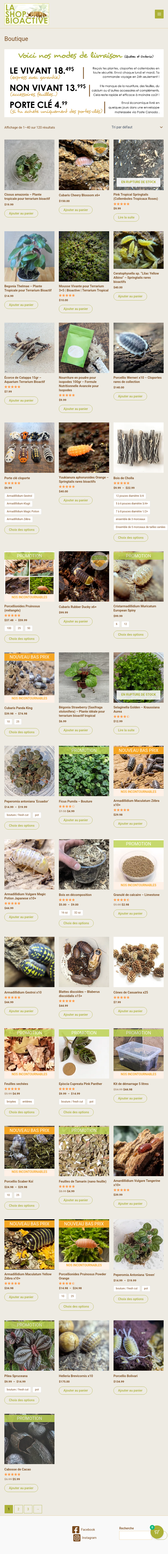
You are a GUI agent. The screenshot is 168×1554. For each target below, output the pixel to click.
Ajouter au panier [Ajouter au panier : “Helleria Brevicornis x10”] (75, 1390)
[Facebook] (83, 1530)
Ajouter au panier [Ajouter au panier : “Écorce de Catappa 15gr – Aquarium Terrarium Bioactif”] (21, 400)
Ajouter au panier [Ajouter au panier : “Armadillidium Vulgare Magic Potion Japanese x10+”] (21, 917)
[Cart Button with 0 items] (157, 1532)
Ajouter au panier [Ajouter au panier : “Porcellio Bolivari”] (130, 1390)
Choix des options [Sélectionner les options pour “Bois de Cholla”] (131, 538)
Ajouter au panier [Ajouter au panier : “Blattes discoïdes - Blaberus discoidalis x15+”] (75, 1015)
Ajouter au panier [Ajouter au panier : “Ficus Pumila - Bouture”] (75, 820)
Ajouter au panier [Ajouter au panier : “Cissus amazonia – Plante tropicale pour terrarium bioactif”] (21, 213)
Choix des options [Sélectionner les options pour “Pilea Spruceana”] (22, 1400)
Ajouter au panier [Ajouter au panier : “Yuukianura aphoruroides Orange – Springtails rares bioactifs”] (75, 500)
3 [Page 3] (28, 1509)
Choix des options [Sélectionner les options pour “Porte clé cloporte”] (22, 530)
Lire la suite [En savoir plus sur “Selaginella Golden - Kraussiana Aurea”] (126, 730)
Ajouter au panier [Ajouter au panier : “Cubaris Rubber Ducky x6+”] (75, 621)
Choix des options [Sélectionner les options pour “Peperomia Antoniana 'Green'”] (131, 1299)
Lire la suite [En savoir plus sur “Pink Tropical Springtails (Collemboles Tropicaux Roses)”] (126, 217)
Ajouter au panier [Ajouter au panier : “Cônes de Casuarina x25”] (130, 1011)
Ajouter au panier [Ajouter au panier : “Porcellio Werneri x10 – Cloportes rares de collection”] (130, 396)
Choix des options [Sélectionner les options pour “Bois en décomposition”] (76, 923)
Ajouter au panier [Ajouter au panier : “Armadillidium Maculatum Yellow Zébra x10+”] (21, 1297)
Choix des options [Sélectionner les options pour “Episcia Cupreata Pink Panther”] (76, 1112)
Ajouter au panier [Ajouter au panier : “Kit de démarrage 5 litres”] (130, 1098)
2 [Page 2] (18, 1509)
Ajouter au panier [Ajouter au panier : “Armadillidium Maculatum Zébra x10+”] (130, 824)
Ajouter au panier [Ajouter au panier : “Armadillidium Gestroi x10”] (21, 1011)
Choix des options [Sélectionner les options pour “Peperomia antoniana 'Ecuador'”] (22, 826)
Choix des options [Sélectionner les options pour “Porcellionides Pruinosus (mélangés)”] (22, 639)
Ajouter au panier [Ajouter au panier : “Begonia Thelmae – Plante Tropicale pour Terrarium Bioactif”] (21, 305)
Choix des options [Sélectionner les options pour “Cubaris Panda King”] (22, 732)
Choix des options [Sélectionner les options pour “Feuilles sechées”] (22, 1112)
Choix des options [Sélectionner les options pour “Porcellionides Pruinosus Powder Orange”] (76, 1306)
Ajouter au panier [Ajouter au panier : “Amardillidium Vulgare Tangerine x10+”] (130, 1204)
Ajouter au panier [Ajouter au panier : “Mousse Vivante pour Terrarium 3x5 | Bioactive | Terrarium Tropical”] (75, 309)
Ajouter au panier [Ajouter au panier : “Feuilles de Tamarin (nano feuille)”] (75, 1200)
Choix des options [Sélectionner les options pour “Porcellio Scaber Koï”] (22, 1206)
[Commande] (137, 127)
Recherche (126, 1528)
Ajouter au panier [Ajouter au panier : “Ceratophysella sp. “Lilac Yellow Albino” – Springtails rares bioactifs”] (130, 296)
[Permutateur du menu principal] (159, 14)
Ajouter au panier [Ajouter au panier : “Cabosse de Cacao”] (21, 1488)
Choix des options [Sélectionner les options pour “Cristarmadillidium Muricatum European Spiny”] (131, 635)
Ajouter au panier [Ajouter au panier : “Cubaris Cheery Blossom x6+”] (75, 210)
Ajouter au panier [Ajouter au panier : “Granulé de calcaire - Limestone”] (130, 913)
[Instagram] (85, 1538)
